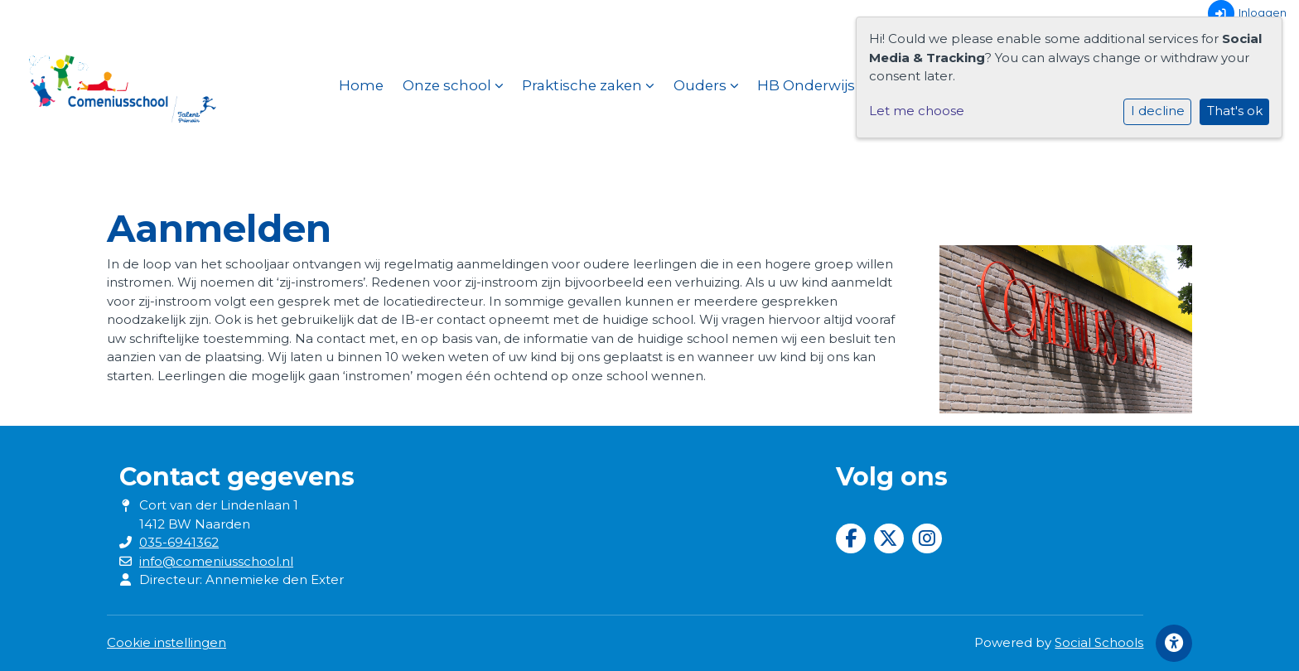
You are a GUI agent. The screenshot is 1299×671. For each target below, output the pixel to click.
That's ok (1235, 110)
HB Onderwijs (812, 85)
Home (361, 85)
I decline (1158, 110)
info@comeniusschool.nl (216, 561)
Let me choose (916, 110)
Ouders (706, 85)
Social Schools (1099, 642)
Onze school (453, 85)
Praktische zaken (588, 85)
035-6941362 (179, 542)
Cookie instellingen (166, 642)
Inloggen (1247, 13)
